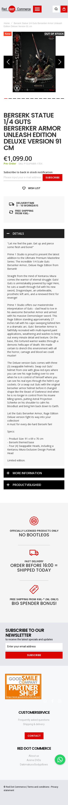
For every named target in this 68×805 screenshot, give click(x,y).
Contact (34, 736)
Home (7, 23)
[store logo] (16, 9)
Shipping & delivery (34, 724)
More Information (27, 473)
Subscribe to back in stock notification (28, 172)
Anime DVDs (34, 760)
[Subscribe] (34, 655)
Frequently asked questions (34, 719)
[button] (8, 62)
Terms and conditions (38, 787)
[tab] (34, 233)
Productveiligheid (27, 485)
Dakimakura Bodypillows (34, 764)
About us (34, 755)
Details (18, 234)
